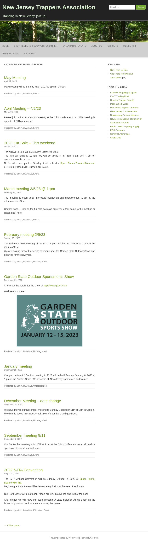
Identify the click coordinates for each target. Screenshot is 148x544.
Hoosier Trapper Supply (122, 100)
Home (5, 46)
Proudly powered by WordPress (64, 538)
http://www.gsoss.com (55, 285)
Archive (28, 93)
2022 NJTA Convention (23, 470)
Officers (112, 46)
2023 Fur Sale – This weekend (29, 143)
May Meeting (15, 78)
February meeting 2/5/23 (24, 234)
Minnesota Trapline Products (124, 107)
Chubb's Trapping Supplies (123, 92)
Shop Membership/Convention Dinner (35, 46)
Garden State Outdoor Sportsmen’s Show (39, 276)
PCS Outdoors (117, 130)
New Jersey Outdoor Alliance (124, 115)
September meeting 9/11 (24, 435)
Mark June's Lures (119, 104)
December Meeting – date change (32, 401)
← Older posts (11, 525)
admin (19, 93)
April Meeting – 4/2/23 (22, 108)
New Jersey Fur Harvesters (123, 111)
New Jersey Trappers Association (48, 7)
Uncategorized (40, 261)
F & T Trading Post (119, 96)
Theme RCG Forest (89, 538)
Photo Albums (10, 53)
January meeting (18, 366)
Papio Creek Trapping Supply (124, 126)
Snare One (115, 137)
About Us (97, 46)
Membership (130, 46)
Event (36, 93)
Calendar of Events (74, 46)
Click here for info (119, 70)
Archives (29, 53)
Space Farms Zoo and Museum (77, 163)
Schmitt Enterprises (120, 134)
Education (37, 510)
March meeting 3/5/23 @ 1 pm (29, 189)
